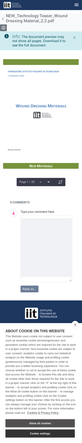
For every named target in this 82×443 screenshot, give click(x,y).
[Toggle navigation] (76, 5)
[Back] (3, 19)
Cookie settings (40, 433)
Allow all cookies (40, 423)
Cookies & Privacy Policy (43, 412)
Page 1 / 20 (27, 182)
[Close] (74, 37)
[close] (75, 324)
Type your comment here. (38, 211)
